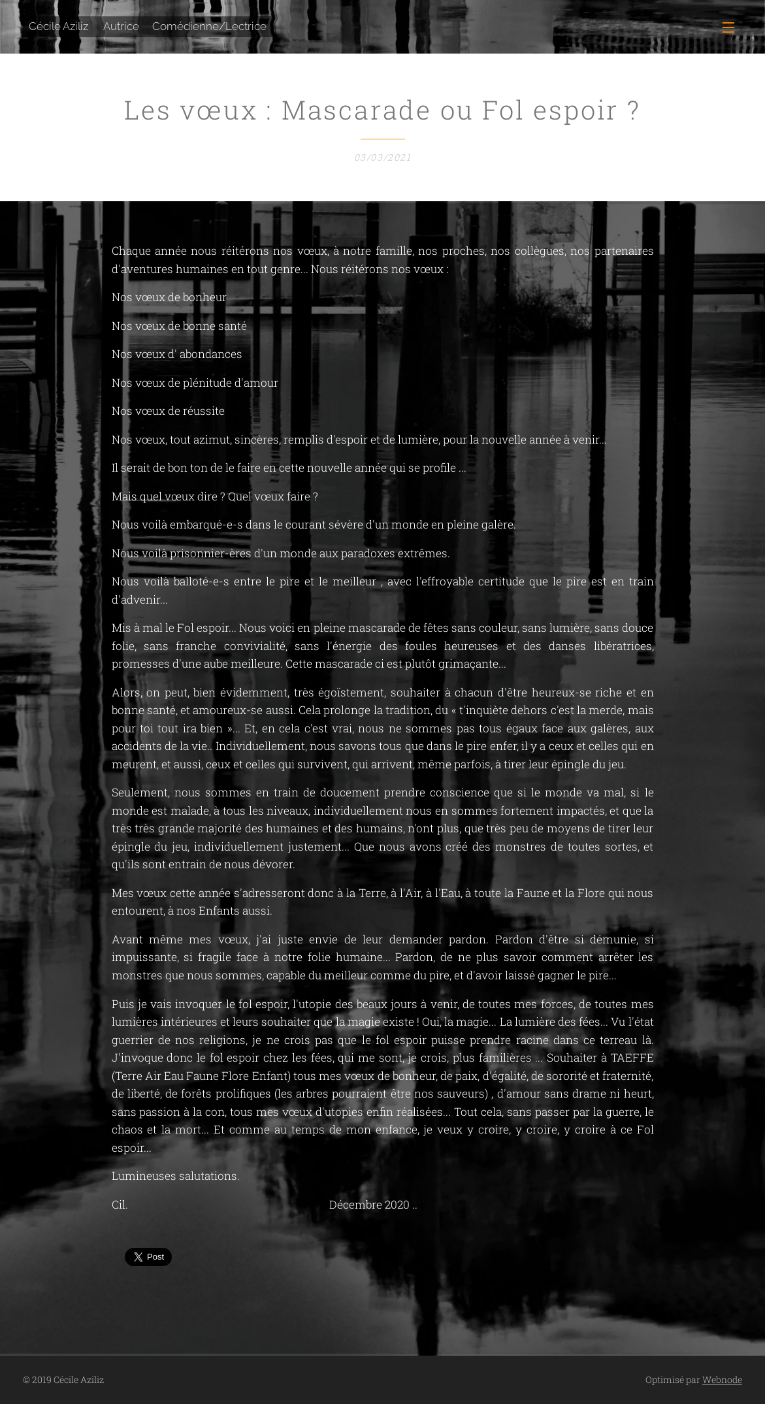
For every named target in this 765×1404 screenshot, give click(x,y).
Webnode (722, 1379)
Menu (728, 27)
